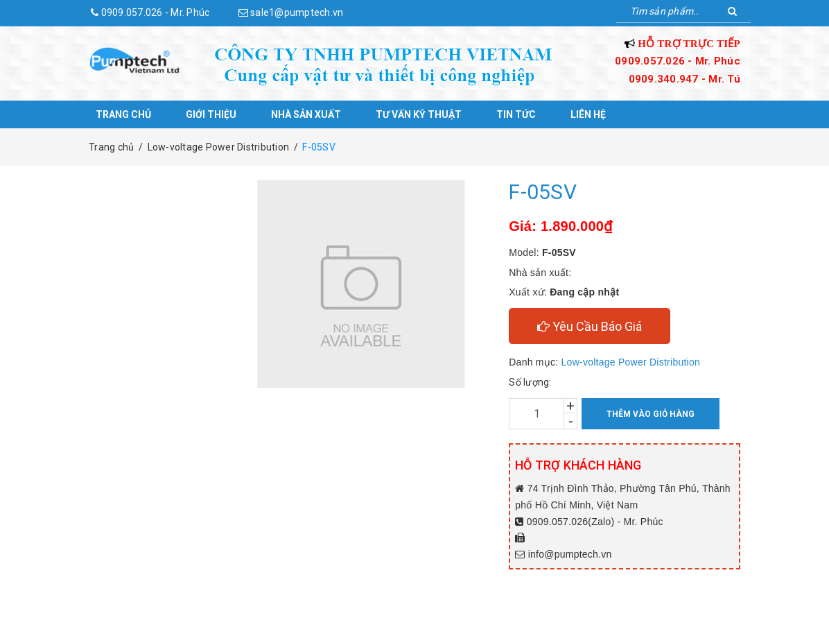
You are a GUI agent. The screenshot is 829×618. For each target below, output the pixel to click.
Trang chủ (123, 114)
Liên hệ (588, 114)
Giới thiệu (211, 114)
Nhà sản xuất (306, 114)
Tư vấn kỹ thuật (419, 114)
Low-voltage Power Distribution (630, 362)
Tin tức (516, 114)
